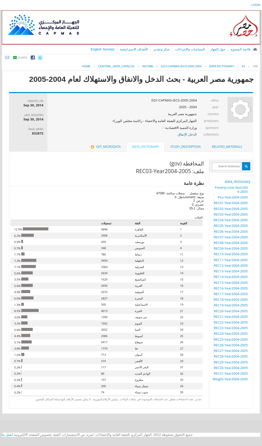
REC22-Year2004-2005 (231, 322)
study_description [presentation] (185, 146)
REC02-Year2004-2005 (231, 209)
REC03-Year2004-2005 (231, 214)
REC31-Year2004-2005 (231, 373)
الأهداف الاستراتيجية (134, 49)
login (256, 4)
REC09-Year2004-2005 (231, 248)
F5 (243, 66)
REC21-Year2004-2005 (231, 317)
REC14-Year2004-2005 (231, 277)
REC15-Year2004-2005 (231, 283)
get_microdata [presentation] (105, 146)
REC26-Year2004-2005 (231, 345)
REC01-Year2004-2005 (231, 203)
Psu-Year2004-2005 (233, 197)
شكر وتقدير (162, 49)
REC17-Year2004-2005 (231, 294)
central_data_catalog (116, 66)
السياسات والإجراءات (190, 49)
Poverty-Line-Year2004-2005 (231, 189)
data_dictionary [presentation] (145, 146)
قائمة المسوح (240, 49)
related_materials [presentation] (227, 146)
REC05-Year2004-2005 (231, 226)
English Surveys (103, 49)
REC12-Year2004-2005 (231, 265)
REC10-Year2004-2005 (231, 254)
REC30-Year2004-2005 (231, 368)
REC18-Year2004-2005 (231, 299)
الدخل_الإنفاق (187, 134)
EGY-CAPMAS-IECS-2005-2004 (181, 66)
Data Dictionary (221, 66)
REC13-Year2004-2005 (231, 271)
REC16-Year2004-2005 (231, 288)
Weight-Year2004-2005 (230, 379)
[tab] (226, 147)
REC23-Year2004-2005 (231, 328)
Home (86, 66)
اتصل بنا (7, 435)
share (22, 57)
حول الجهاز (218, 49)
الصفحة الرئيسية (255, 49)
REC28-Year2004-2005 (231, 356)
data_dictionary (237, 181)
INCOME (148, 66)
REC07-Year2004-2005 (231, 237)
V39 (255, 66)
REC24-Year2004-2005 (231, 333)
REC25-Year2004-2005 (231, 339)
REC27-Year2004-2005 (231, 351)
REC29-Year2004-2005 (231, 362)
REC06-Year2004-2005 (231, 231)
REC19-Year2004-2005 (231, 305)
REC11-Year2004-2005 (231, 260)
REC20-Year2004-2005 (231, 311)
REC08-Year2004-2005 (231, 243)
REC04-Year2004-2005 (231, 220)
